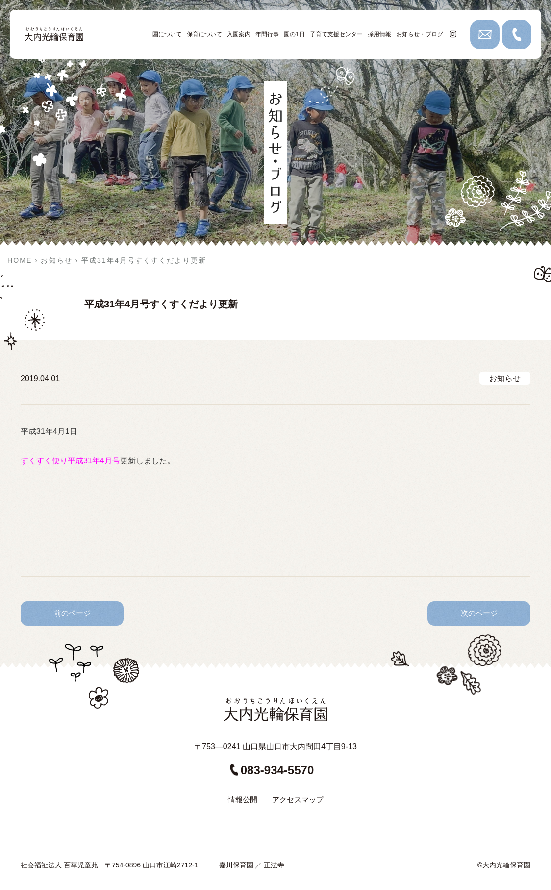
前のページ (72, 613)
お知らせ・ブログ (419, 34)
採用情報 (379, 34)
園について (167, 34)
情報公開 (242, 799)
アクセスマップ (298, 799)
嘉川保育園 (236, 865)
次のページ (479, 613)
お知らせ (505, 378)
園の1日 (294, 34)
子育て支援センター (336, 34)
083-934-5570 (272, 770)
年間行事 (267, 34)
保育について (204, 34)
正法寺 (274, 865)
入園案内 (238, 34)
